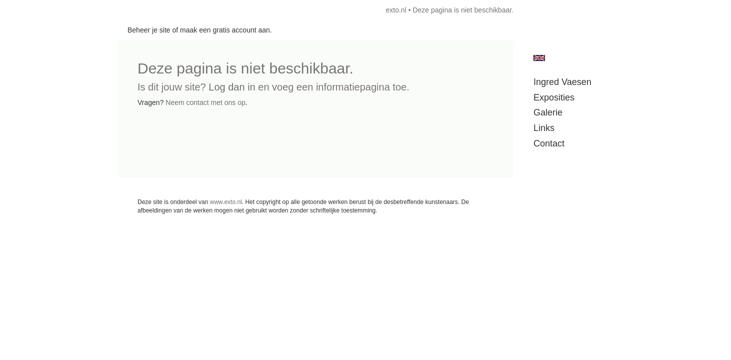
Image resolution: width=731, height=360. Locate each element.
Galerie (548, 113)
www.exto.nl (226, 202)
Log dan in (231, 87)
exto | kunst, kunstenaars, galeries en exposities (146, 10)
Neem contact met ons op (206, 102)
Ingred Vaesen (563, 82)
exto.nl (396, 10)
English (539, 58)
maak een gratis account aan (225, 30)
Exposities (554, 97)
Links (544, 128)
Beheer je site (149, 30)
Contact (549, 143)
